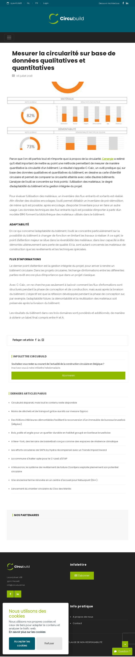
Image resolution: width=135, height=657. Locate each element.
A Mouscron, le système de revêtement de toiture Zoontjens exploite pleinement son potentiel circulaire (64, 469)
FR (36, 3)
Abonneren (68, 375)
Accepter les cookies (22, 643)
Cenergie (107, 159)
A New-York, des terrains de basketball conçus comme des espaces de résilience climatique (64, 441)
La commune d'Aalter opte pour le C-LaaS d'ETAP (39, 459)
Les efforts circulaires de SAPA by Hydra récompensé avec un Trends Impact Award (59, 450)
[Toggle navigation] (9, 38)
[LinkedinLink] (127, 3)
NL (28, 3)
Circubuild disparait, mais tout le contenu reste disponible (44, 403)
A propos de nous (83, 617)
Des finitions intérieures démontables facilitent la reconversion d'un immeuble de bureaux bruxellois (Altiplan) (68, 422)
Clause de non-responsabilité (85, 643)
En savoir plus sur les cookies (27, 632)
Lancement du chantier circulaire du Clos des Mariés (41, 489)
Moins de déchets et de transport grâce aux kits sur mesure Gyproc (49, 411)
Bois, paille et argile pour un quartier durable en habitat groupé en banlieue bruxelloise (61, 433)
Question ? (122, 651)
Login (46, 3)
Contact (77, 624)
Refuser (49, 643)
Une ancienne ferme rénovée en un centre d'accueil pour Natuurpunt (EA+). (54, 480)
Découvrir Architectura (109, 3)
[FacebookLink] (123, 3)
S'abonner (82, 576)
